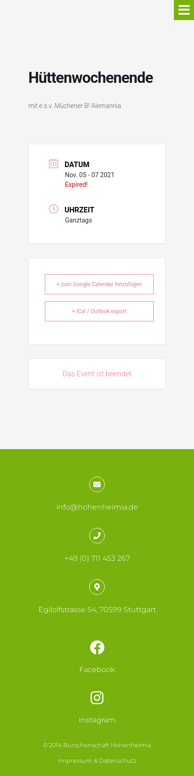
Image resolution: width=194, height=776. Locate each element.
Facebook (97, 669)
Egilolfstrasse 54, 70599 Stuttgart (97, 609)
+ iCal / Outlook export (99, 311)
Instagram (97, 720)
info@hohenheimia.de (97, 507)
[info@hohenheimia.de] (97, 484)
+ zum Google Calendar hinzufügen (99, 284)
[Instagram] (97, 697)
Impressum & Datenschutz (97, 760)
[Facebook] (97, 647)
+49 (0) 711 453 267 (97, 558)
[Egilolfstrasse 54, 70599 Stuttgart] (97, 587)
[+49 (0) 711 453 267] (97, 535)
